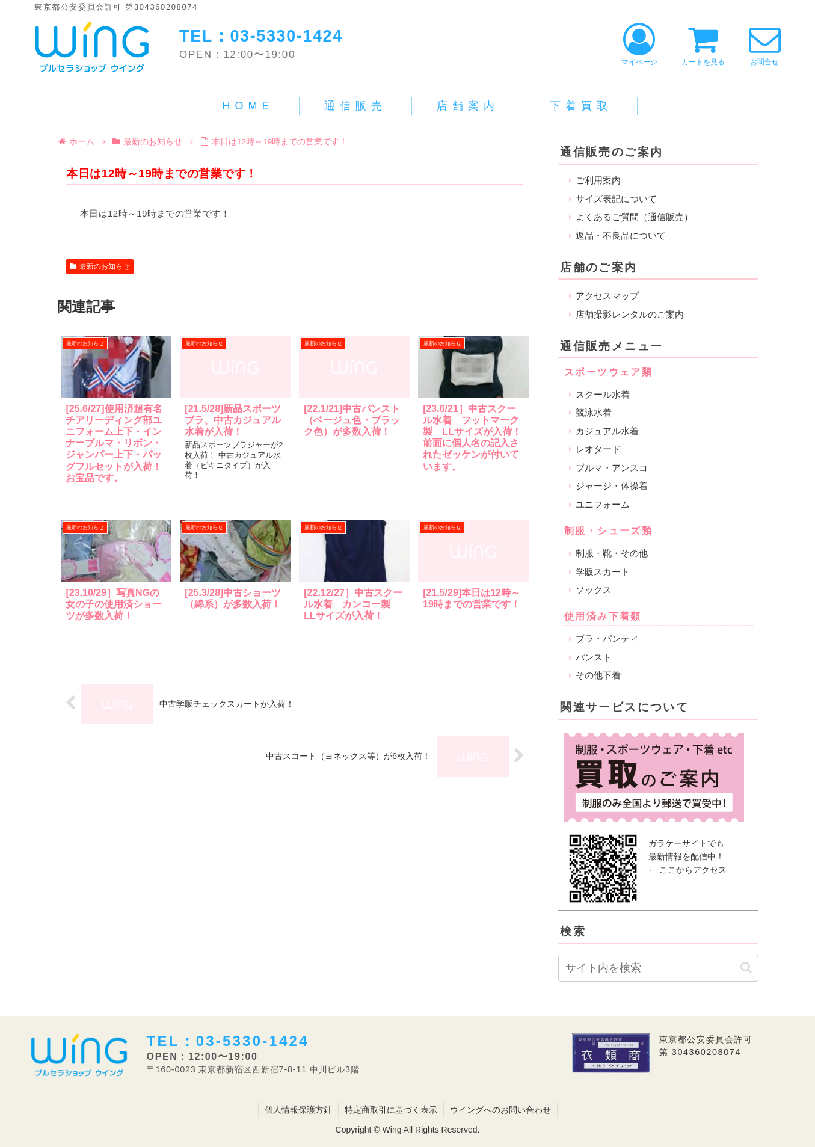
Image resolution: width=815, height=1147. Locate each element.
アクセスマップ (607, 296)
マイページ (639, 44)
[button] (746, 967)
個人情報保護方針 (298, 1110)
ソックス (594, 590)
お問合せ (765, 44)
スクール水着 (603, 394)
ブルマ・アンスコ (612, 468)
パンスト (594, 657)
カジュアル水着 (607, 431)
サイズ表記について (616, 199)
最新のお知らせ (100, 266)
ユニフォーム (603, 504)
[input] (658, 968)
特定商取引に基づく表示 (391, 1110)
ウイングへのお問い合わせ (500, 1110)
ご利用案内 (598, 180)
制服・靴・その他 (612, 553)
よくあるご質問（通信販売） (634, 217)
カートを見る (703, 44)
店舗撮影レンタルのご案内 (630, 314)
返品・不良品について (621, 235)
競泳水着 (594, 412)
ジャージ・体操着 (612, 486)
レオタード (598, 449)
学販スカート (603, 572)
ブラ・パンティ (607, 638)
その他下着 (598, 675)
